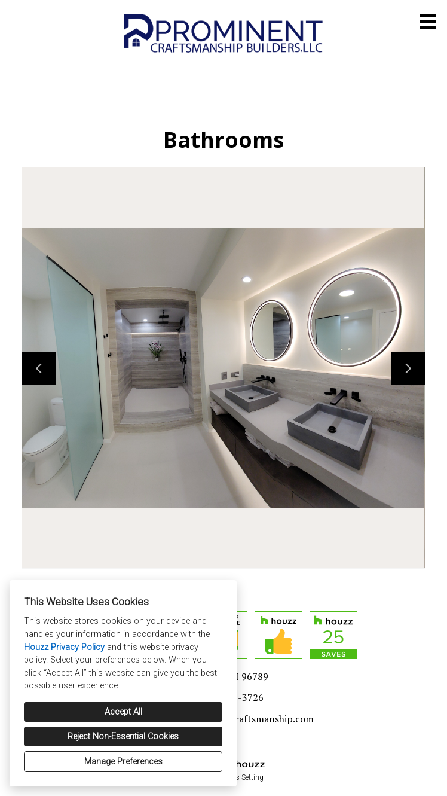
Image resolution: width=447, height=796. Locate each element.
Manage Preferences (123, 762)
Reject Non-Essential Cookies (123, 736)
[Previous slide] (39, 368)
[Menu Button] (428, 21)
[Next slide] (408, 368)
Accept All (123, 712)
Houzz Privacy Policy (64, 647)
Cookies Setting (240, 777)
